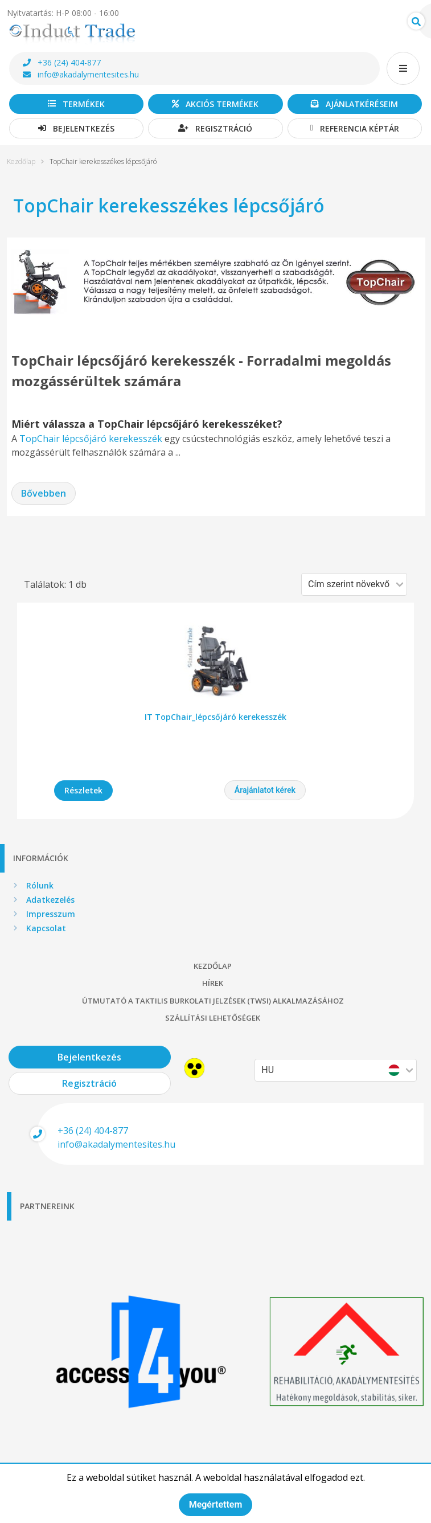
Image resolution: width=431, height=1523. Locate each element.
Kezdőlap (21, 161)
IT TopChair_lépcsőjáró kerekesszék (215, 716)
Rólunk (40, 885)
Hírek (212, 983)
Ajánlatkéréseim (354, 104)
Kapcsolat (46, 928)
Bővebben (43, 493)
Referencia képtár (354, 128)
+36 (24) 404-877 (62, 62)
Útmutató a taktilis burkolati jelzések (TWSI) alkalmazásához (213, 1001)
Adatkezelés (50, 899)
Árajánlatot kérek (265, 790)
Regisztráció (215, 128)
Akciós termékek (215, 104)
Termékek (76, 104)
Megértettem (216, 1504)
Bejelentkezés (76, 128)
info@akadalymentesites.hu (81, 74)
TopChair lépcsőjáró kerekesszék (90, 438)
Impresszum (50, 913)
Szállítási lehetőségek (212, 1018)
